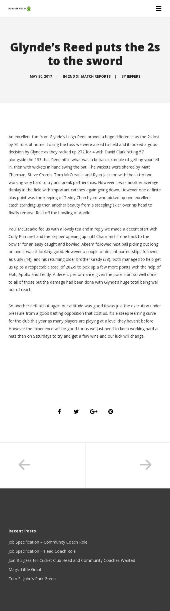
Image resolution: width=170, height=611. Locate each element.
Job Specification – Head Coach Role (42, 551)
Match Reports (96, 76)
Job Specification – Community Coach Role (48, 542)
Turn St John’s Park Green (32, 578)
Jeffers (133, 76)
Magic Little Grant (25, 569)
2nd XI (73, 76)
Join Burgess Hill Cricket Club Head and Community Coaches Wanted (72, 560)
